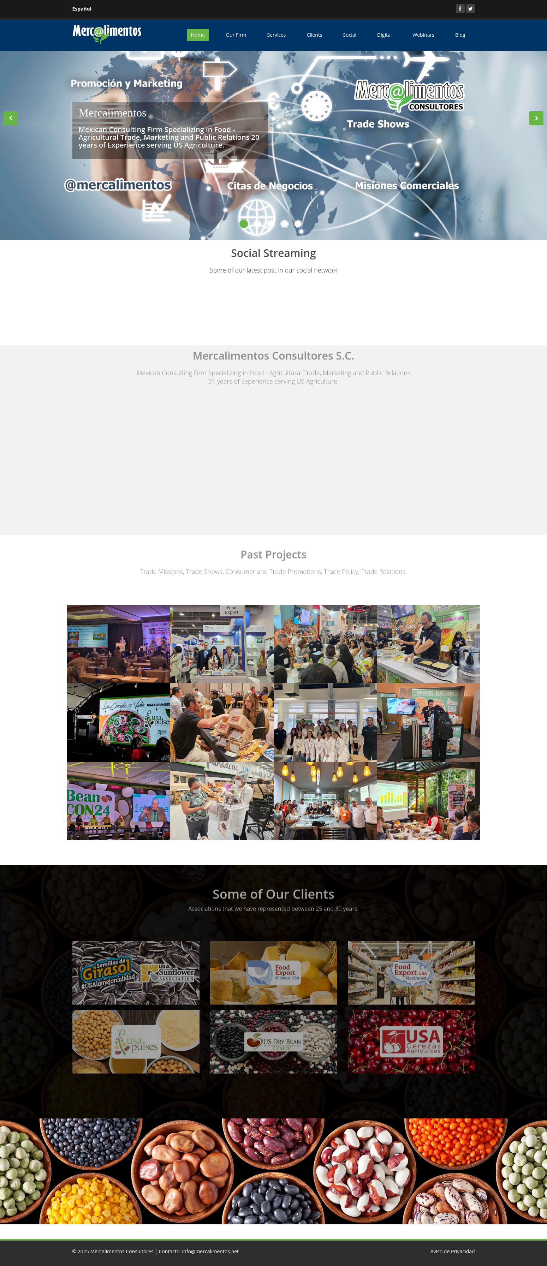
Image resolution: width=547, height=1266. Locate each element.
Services (276, 34)
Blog (460, 34)
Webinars (423, 34)
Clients (314, 34)
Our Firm (236, 34)
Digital (384, 34)
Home (198, 34)
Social (349, 34)
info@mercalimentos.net (210, 1251)
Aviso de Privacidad (452, 1251)
